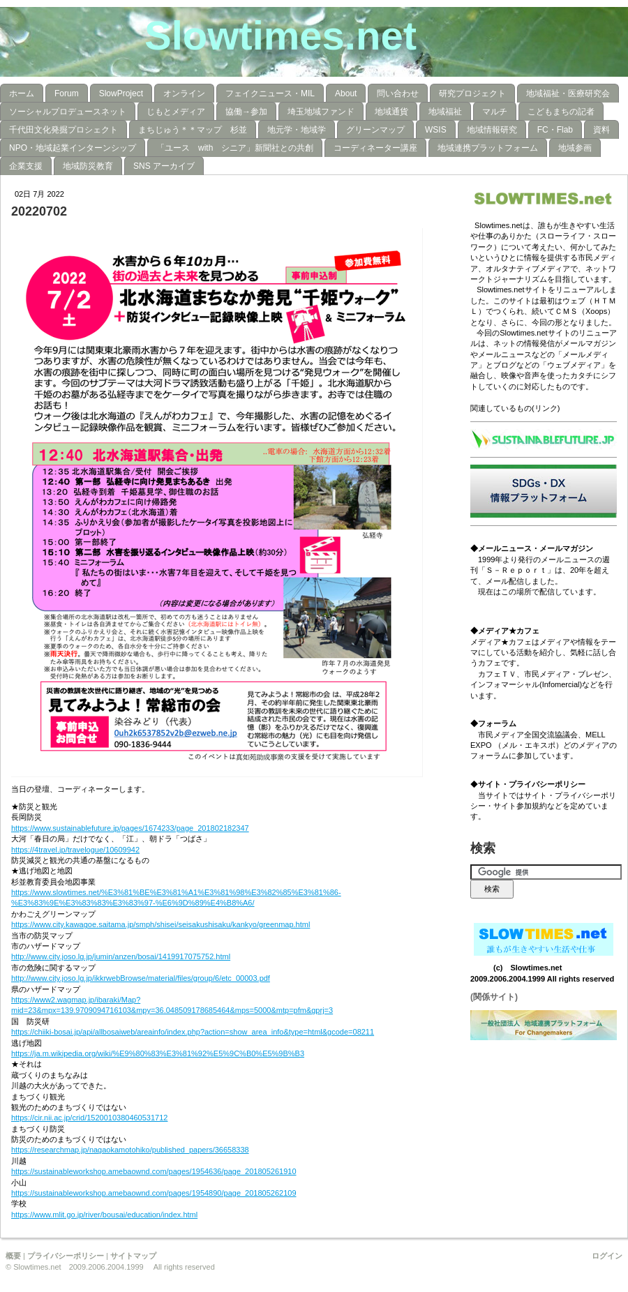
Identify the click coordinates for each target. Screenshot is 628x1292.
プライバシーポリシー (65, 1256)
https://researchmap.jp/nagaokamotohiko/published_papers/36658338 (130, 1149)
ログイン (607, 1256)
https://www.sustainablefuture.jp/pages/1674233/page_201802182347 (130, 828)
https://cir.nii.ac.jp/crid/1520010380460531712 (89, 1117)
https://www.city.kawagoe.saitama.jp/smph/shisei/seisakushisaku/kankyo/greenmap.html (160, 924)
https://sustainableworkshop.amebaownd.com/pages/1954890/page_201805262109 (154, 1193)
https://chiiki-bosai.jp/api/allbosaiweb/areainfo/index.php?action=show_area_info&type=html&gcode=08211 (192, 1032)
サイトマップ (133, 1256)
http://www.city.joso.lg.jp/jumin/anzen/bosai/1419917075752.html (120, 956)
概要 (13, 1256)
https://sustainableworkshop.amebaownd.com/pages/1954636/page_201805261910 (154, 1171)
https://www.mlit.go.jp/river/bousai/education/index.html (104, 1214)
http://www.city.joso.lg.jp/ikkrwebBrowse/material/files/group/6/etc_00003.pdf (140, 978)
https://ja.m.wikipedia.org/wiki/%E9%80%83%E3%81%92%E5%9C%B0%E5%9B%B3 (157, 1053)
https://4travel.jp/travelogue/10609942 (75, 850)
